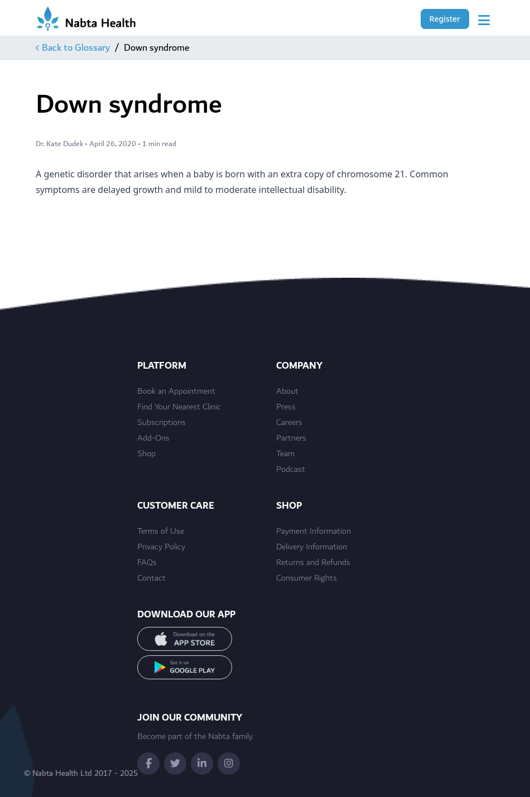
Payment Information (313, 531)
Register (445, 18)
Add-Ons (153, 438)
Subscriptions (161, 422)
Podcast (290, 469)
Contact (151, 578)
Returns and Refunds (313, 562)
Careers (289, 422)
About (287, 391)
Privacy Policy (161, 547)
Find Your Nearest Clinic (179, 407)
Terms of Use (160, 531)
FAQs (147, 562)
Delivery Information (311, 547)
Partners (291, 438)
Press (286, 407)
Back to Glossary (73, 48)
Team (285, 454)
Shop (146, 454)
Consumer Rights (306, 578)
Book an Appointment (176, 391)
